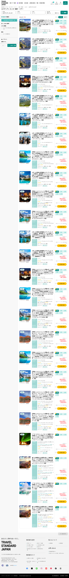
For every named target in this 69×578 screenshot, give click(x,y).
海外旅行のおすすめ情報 (31, 549)
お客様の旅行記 (40, 548)
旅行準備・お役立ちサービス (31, 562)
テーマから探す (30, 546)
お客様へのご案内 (30, 558)
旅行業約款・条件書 (64, 575)
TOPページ (29, 543)
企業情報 (50, 543)
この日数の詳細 (61, 33)
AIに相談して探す (30, 545)
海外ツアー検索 (40, 543)
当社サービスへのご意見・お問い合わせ (56, 553)
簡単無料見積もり (52, 551)
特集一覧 (38, 546)
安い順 (60, 17)
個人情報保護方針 (55, 575)
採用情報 (61, 543)
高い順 (65, 17)
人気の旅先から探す (40, 545)
